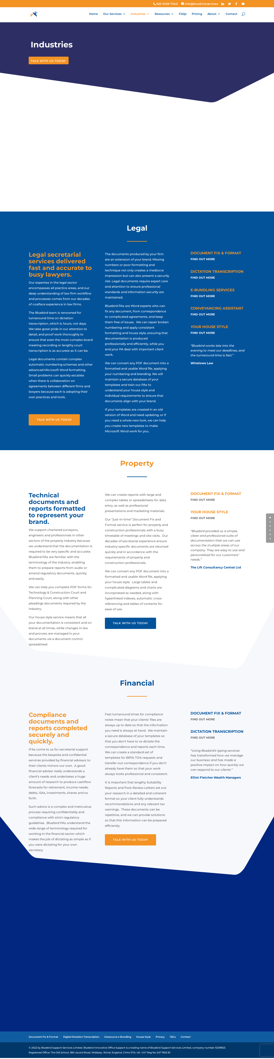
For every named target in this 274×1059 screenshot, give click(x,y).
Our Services (112, 14)
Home (93, 14)
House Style (143, 1037)
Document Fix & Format (43, 1037)
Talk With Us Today (48, 62)
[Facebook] (236, 3)
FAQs (183, 14)
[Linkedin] (222, 3)
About (211, 14)
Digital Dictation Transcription (81, 1037)
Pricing (197, 14)
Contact (231, 14)
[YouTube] (243, 3)
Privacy (160, 1037)
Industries (138, 14)
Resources (162, 14)
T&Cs (173, 1037)
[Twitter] (229, 3)
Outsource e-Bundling (117, 1037)
